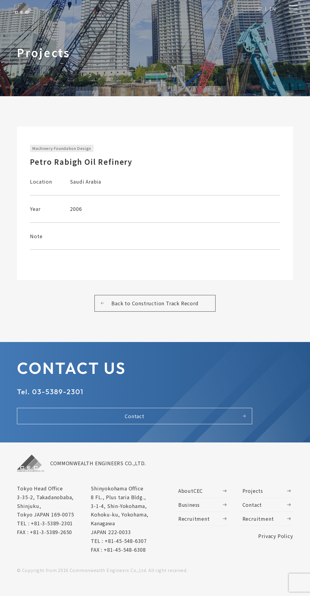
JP (258, 10)
